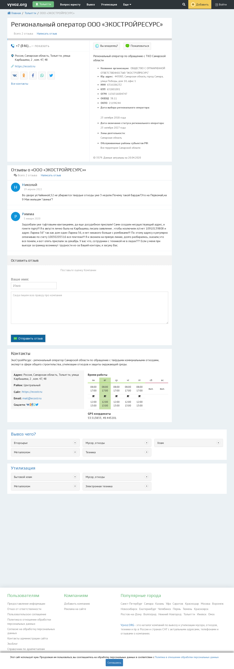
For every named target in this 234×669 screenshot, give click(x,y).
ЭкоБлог (12, 643)
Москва (205, 603)
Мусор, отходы (95, 443)
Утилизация (109, 4)
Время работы (97, 374)
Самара (148, 603)
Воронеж (218, 603)
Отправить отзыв (30, 338)
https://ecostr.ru (25, 66)
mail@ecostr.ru (31, 398)
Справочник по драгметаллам (26, 649)
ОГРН (104, 93)
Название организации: (115, 68)
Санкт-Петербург (131, 603)
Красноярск (201, 609)
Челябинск (164, 609)
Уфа (168, 603)
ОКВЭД (105, 98)
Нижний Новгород (170, 614)
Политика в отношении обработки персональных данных (29, 621)
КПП (103, 89)
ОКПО (104, 103)
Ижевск (201, 614)
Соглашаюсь (114, 662)
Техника (91, 452)
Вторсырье (21, 443)
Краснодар (192, 603)
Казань (159, 603)
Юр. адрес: (107, 76)
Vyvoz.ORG (127, 625)
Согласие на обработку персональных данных (31, 631)
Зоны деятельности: (113, 133)
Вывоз (91, 4)
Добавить (202, 4)
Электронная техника (99, 486)
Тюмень (187, 609)
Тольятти (30, 13)
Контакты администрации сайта (27, 638)
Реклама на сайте (75, 609)
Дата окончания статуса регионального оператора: (133, 123)
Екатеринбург (147, 609)
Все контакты (19, 83)
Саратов (178, 603)
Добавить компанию (77, 603)
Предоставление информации (26, 603)
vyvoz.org (17, 4)
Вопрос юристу (70, 4)
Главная (16, 13)
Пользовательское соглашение (26, 614)
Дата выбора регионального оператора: (125, 107)
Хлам (160, 443)
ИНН (103, 84)
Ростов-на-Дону (131, 614)
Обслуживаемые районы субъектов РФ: (125, 143)
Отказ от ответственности (24, 609)
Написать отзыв (47, 33)
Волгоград (149, 614)
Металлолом (22, 452)
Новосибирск (129, 609)
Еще (127, 4)
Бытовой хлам (23, 477)
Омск (211, 614)
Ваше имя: (20, 279)
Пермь (177, 609)
